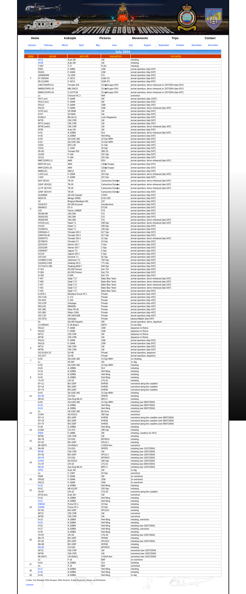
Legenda (30, 584)
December (213, 45)
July (131, 45)
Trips (175, 38)
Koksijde (70, 38)
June (114, 45)
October (180, 45)
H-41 (40, 501)
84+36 (41, 396)
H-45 (40, 572)
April (81, 45)
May (98, 45)
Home (35, 38)
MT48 (41, 451)
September (164, 45)
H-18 (40, 405)
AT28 (40, 63)
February (48, 45)
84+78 (41, 458)
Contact (210, 38)
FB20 (40, 433)
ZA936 (41, 507)
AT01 (40, 470)
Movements (140, 38)
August (147, 45)
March (65, 45)
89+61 (41, 467)
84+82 (41, 547)
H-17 (40, 569)
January (32, 45)
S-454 (41, 461)
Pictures (105, 38)
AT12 (40, 60)
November (197, 45)
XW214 (41, 504)
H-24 (40, 408)
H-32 (40, 485)
